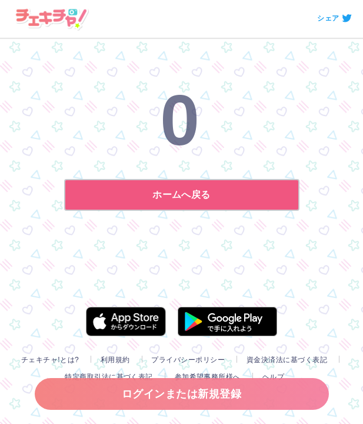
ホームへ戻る (181, 195)
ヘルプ (273, 377)
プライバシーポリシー (188, 360)
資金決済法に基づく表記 (287, 360)
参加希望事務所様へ (208, 377)
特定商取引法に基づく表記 (109, 377)
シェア (328, 18)
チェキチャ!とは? (50, 360)
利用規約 (115, 360)
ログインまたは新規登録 (181, 394)
